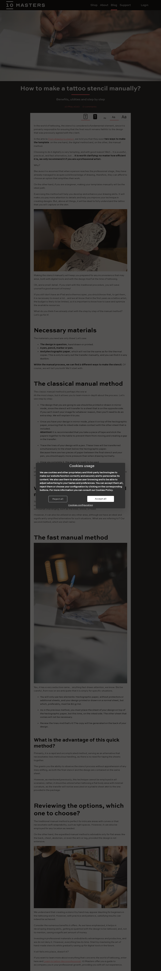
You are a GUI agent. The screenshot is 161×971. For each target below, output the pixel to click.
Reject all (57, 499)
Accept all (100, 499)
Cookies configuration (80, 505)
